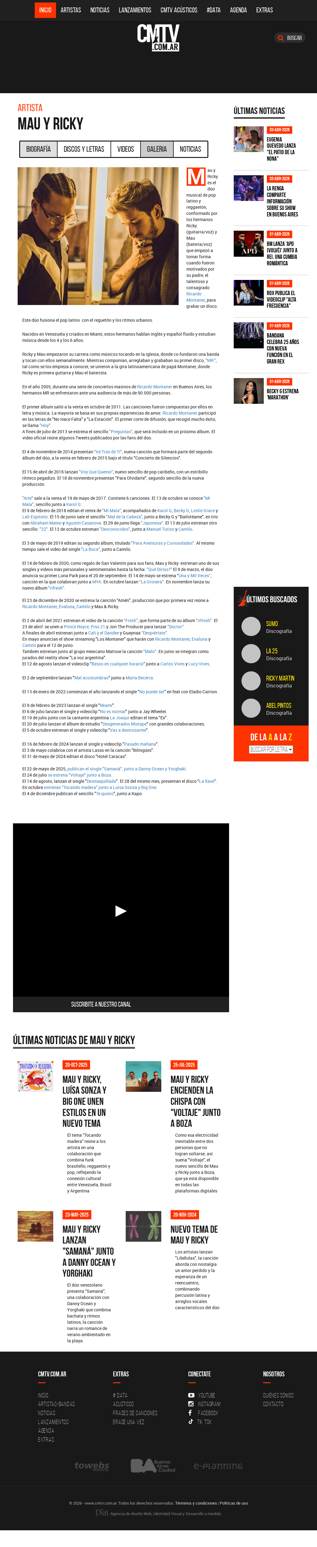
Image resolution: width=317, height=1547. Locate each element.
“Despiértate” (154, 633)
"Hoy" (45, 425)
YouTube (201, 1412)
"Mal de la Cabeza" (124, 517)
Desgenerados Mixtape (124, 724)
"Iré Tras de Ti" (108, 452)
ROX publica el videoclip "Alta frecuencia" (281, 299)
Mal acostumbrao (91, 678)
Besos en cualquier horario (117, 664)
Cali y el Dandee (103, 633)
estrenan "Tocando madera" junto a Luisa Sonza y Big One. (101, 787)
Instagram (204, 1421)
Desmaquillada (101, 781)
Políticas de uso (234, 1520)
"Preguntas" (120, 431)
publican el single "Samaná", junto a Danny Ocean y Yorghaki (126, 769)
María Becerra (139, 678)
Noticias (100, 10)
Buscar (290, 37)
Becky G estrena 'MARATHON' (283, 394)
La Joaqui (119, 718)
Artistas (71, 10)
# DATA (120, 1412)
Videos (125, 149)
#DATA (214, 10)
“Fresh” (131, 620)
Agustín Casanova (83, 523)
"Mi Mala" (111, 510)
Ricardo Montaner (195, 297)
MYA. (97, 582)
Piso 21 (97, 627)
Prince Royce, (77, 627)
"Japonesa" (152, 523)
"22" (44, 529)
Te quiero (105, 793)
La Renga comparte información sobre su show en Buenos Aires (282, 201)
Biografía (38, 149)
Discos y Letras (84, 149)
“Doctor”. (176, 627)
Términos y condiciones (196, 1520)
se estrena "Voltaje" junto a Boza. (80, 775)
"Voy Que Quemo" (96, 472)
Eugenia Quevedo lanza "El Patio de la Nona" (281, 149)
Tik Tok (200, 1438)
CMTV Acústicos (179, 10)
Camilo (185, 529)
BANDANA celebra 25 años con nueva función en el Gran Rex (283, 348)
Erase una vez (129, 1438)
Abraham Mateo (46, 523)
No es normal (113, 711)
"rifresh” (56, 588)
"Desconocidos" (115, 529)
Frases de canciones (135, 1430)
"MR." (211, 360)
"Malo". (150, 651)
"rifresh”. (204, 620)
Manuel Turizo (160, 529)
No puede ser (151, 692)
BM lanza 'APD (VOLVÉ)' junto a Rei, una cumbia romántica (282, 254)
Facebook (203, 1430)
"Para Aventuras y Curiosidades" (162, 543)
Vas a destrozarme (128, 730)
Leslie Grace (203, 510)
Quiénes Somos (278, 1412)
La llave (206, 781)
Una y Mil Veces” (195, 575)
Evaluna (67, 606)
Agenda (238, 10)
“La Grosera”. (152, 582)
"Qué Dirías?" (160, 569)
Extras (264, 10)
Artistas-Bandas (56, 1421)
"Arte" (27, 498)
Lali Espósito (35, 517)
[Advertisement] (275, 538)
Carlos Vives (172, 664)
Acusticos (123, 1421)
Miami (106, 705)
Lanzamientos (135, 10)
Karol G (73, 504)
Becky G (181, 510)
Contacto (273, 1421)
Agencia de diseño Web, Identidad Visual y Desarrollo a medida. (158, 1530)
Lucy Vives (199, 664)
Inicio (45, 10)
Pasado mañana (140, 744)
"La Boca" (90, 549)
